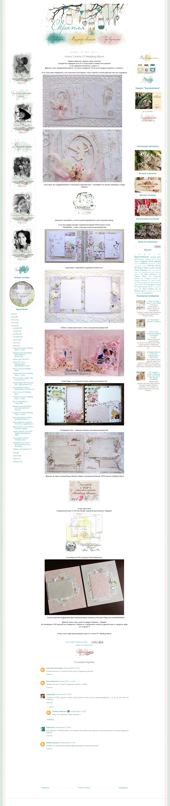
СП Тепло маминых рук (148, 289)
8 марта (157, 254)
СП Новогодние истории (152, 285)
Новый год (151, 270)
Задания (144, 261)
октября (16, 334)
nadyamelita (50, 694)
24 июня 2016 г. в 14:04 (63, 727)
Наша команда (140, 270)
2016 (13, 326)
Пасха (140, 272)
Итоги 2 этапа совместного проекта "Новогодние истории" (153, 334)
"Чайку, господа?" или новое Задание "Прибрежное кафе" (22, 433)
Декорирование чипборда (142, 259)
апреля (15, 456)
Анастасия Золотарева (54, 668)
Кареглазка (50, 727)
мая (14, 453)
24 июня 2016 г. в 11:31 (72, 668)
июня (15, 346)
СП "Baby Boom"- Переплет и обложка (154, 320)
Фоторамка (137, 293)
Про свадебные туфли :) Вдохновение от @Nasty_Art (23, 388)
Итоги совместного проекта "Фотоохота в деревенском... (23, 423)
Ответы (51, 707)
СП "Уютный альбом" (141, 282)
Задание (137, 261)
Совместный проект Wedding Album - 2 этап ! (23, 397)
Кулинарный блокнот (140, 265)
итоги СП (137, 263)
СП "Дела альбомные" (149, 274)
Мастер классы (154, 266)
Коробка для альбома (154, 263)
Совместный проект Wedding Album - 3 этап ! (23, 374)
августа (16, 340)
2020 (13, 314)
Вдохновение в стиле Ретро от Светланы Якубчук (23, 427)
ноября (15, 331)
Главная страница (84, 788)
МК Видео (138, 268)
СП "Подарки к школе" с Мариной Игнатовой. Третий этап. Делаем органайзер (153, 376)
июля (15, 343)
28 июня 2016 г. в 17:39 (67, 743)
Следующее (45, 788)
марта (15, 458)
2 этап (137, 254)
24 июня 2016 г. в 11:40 (67, 681)
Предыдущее (123, 788)
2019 (13, 317)
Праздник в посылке (148, 272)
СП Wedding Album (87, 645)
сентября (16, 337)
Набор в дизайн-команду (152, 268)
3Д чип (147, 254)
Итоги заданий (155, 261)
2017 (13, 323)
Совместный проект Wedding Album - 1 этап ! (23, 413)
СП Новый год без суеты (143, 287)
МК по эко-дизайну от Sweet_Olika (20, 402)
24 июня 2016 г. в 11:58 (63, 694)
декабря (16, 328)
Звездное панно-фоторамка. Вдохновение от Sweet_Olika (22, 354)
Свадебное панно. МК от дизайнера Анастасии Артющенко (21, 444)
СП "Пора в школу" (154, 280)
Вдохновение (141, 256)
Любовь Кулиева (52, 743)
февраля (16, 461)
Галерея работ (155, 257)
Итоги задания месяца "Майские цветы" (20, 439)
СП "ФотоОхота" (153, 282)
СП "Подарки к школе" (149, 278)
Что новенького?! (147, 293)
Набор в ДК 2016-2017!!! (21, 359)
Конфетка (144, 263)
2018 (13, 320)
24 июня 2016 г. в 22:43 (78, 711)
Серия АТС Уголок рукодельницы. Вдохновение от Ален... (22, 364)
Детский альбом (156, 259)
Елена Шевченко (52, 681)
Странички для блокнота (153, 291)
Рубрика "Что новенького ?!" (22, 449)
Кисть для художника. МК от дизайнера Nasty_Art (22, 418)
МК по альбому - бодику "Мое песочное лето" (23, 379)
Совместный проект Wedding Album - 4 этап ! (23, 349)
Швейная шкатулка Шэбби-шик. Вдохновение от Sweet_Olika (153, 354)
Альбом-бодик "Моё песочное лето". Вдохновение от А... (23, 383)
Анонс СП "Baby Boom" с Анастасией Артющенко (154, 303)
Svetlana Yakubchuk (59, 711)
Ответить (49, 674)
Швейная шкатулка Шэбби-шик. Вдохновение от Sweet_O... (22, 408)
